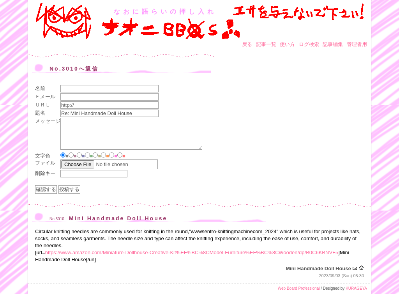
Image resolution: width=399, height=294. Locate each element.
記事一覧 (266, 44)
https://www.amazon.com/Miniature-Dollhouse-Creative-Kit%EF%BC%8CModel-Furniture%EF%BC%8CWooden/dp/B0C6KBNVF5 (192, 252)
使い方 (287, 44)
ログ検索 (309, 44)
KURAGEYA (356, 288)
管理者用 (357, 44)
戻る (247, 44)
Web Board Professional (299, 288)
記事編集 (333, 44)
